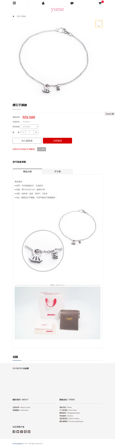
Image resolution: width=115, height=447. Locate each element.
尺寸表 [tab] (57, 171)
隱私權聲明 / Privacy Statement (71, 421)
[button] (72, 3)
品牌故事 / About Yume (21, 407)
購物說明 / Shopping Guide (69, 413)
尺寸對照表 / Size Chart (68, 410)
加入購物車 (27, 140)
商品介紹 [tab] (27, 171)
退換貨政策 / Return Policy (69, 418)
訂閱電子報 (18, 427)
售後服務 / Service (66, 416)
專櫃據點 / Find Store (20, 410)
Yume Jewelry (18, 443)
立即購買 (57, 140)
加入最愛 (41, 149)
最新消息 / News (65, 407)
